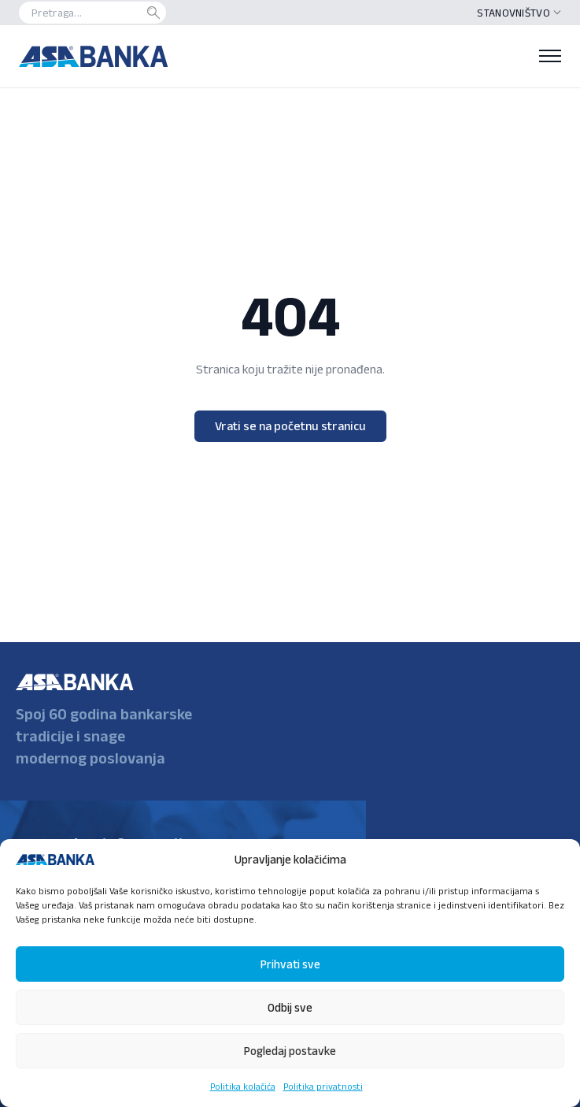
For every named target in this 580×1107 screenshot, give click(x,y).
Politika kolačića (242, 1086)
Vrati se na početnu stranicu (290, 426)
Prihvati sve (290, 964)
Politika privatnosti (323, 1086)
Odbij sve (290, 1007)
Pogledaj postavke (290, 1050)
